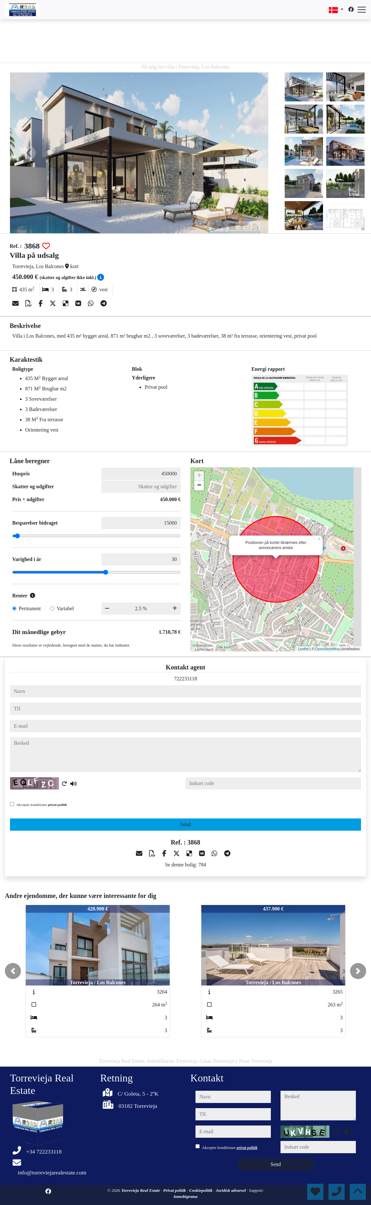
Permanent (30, 608)
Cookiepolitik (201, 1190)
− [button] (199, 485)
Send (185, 824)
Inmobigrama (186, 1196)
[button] (13, 971)
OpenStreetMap (327, 649)
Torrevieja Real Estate (141, 1190)
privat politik (57, 805)
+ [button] (199, 476)
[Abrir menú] (361, 10)
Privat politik (175, 1190)
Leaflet (303, 649)
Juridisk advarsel (231, 1190)
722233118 (185, 678)
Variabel (65, 608)
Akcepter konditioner (41, 805)
